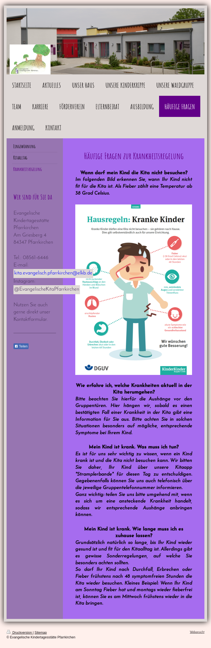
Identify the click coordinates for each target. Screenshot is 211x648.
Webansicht (197, 632)
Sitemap (41, 633)
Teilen (21, 346)
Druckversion (20, 633)
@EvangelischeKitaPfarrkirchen (46, 289)
